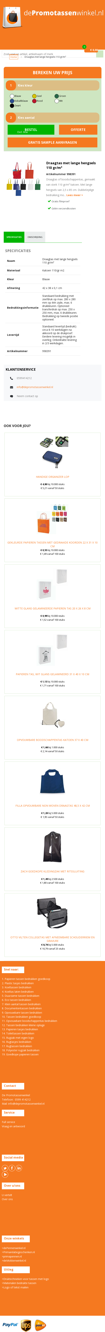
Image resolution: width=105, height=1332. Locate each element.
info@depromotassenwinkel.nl (35, 387)
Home (13, 57)
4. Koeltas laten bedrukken (18, 991)
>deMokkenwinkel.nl (14, 1260)
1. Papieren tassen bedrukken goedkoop (26, 979)
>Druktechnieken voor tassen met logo (25, 1279)
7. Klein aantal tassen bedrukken (21, 1004)
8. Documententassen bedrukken (22, 1008)
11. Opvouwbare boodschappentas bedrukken (29, 1021)
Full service (8, 1122)
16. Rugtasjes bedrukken (16, 1042)
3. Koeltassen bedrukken (16, 987)
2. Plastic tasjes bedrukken (18, 983)
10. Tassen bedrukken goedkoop (21, 1016)
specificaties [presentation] (14, 237)
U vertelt (7, 1195)
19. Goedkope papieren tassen (20, 1054)
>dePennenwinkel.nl (14, 1248)
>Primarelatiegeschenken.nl (18, 1252)
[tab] (14, 237)
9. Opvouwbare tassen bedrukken (22, 1012)
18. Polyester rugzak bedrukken (20, 1050)
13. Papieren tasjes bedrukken (20, 1029)
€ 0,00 (94, 50)
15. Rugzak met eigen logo (18, 1037)
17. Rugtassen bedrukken (17, 1046)
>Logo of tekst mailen (15, 1287)
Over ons (7, 1199)
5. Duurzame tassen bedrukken (20, 996)
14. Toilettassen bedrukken (18, 1033)
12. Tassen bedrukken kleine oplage (23, 1025)
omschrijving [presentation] (35, 237)
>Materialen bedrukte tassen (19, 1283)
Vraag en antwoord (13, 1126)
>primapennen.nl (12, 1256)
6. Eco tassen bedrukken (16, 1000)
